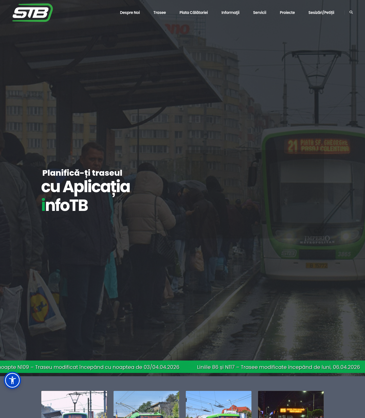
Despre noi (130, 12)
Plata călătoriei (193, 12)
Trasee (159, 12)
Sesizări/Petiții (321, 12)
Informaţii (231, 12)
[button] (12, 380)
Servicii (259, 12)
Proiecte (287, 12)
